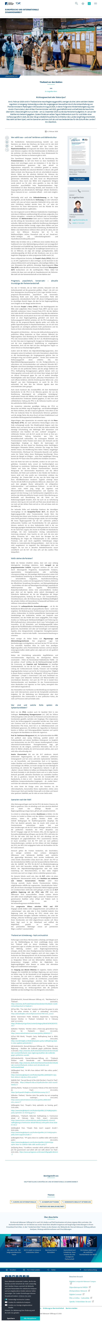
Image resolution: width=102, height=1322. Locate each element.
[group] (14, 1246)
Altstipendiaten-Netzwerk (79, 1291)
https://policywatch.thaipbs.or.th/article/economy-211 (30, 1092)
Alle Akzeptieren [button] (30, 1318)
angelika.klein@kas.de (78, 220)
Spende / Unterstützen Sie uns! (81, 1302)
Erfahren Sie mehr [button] (25, 1296)
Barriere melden (71, 1308)
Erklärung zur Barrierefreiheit (53, 1308)
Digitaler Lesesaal (76, 1294)
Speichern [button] (11, 1318)
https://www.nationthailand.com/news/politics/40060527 (31, 1033)
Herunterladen (79, 179)
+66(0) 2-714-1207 (76, 223)
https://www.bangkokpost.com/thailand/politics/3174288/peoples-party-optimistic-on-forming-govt (34, 1111)
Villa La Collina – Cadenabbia (80, 1298)
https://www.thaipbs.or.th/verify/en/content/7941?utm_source (32, 1014)
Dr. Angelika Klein (51, 91)
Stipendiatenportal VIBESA (79, 1287)
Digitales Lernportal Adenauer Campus (82, 1282)
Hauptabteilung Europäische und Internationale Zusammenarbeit (51, 1182)
